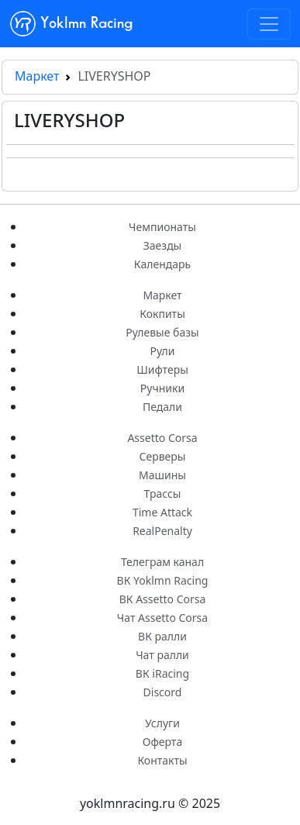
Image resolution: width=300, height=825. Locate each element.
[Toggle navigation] (269, 24)
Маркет (37, 76)
